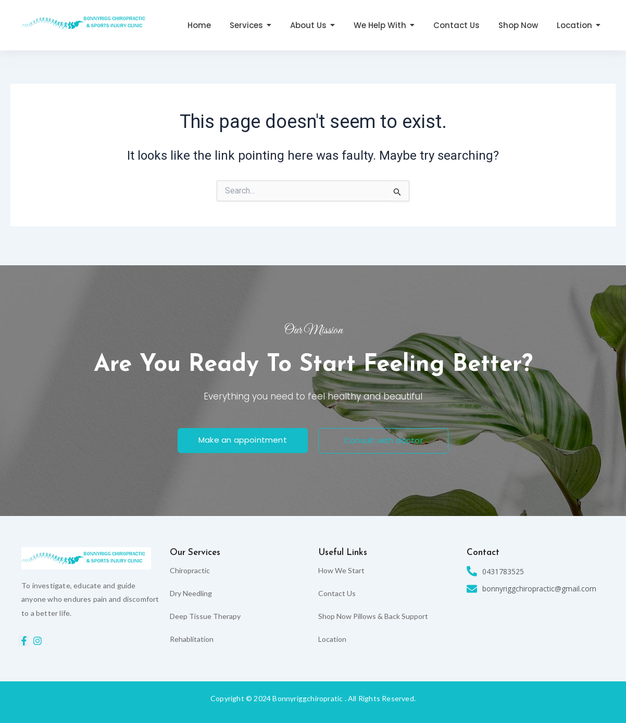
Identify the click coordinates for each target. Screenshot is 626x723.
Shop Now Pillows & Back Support (373, 616)
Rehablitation (192, 639)
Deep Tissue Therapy (205, 616)
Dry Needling (191, 593)
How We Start (341, 570)
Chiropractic (190, 570)
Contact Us (337, 593)
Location (332, 639)
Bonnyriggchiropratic (307, 698)
